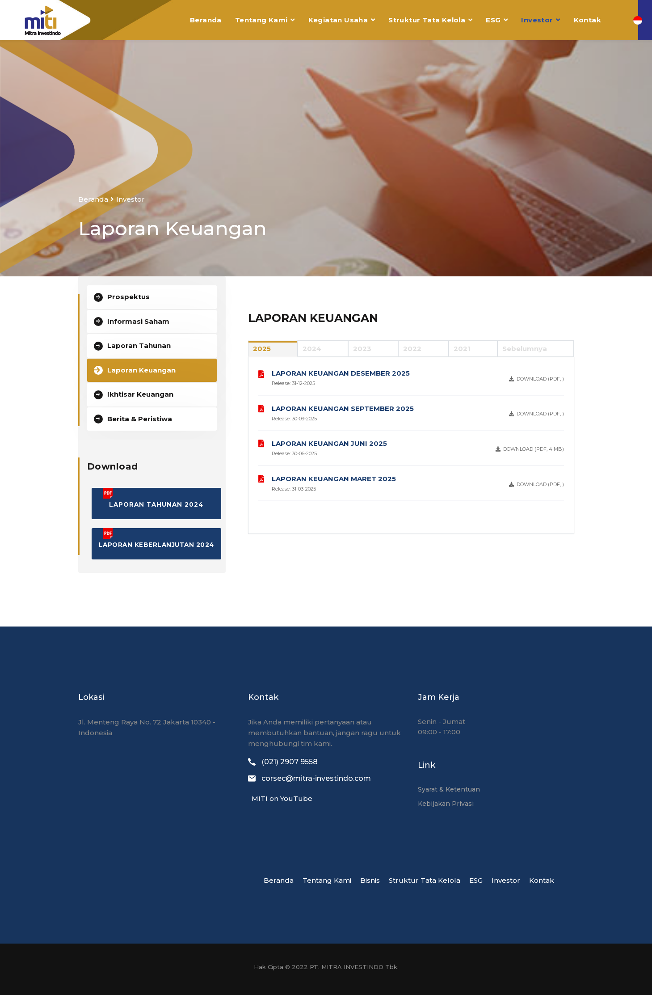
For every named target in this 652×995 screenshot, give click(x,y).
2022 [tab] (412, 348)
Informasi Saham (138, 321)
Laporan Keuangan (141, 370)
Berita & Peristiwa (139, 419)
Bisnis (370, 880)
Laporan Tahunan (139, 345)
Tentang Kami (261, 20)
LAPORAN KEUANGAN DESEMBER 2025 (341, 373)
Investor (537, 20)
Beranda (206, 20)
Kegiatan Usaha (338, 20)
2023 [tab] (362, 348)
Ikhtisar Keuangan (140, 394)
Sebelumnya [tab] (524, 348)
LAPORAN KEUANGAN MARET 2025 (334, 478)
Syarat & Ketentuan (449, 789)
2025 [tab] (262, 348)
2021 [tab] (462, 348)
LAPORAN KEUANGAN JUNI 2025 (329, 443)
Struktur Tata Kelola (426, 20)
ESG (493, 20)
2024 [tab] (312, 348)
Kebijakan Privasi (446, 804)
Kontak (587, 20)
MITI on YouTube (280, 798)
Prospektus (128, 296)
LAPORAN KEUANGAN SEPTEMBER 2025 (343, 408)
